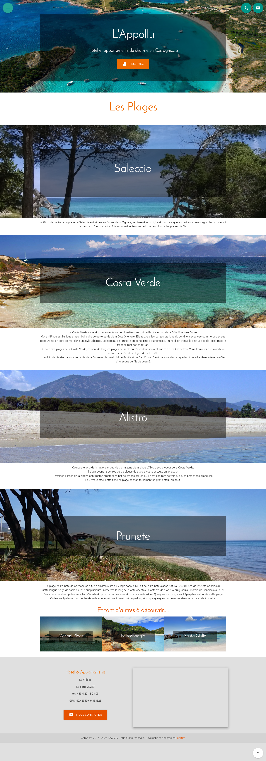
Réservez (133, 64)
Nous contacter (85, 715)
